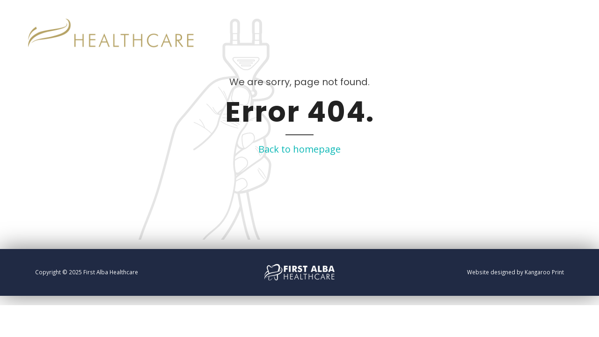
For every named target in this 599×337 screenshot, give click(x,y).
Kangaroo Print (544, 272)
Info (552, 23)
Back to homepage (299, 149)
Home (520, 23)
